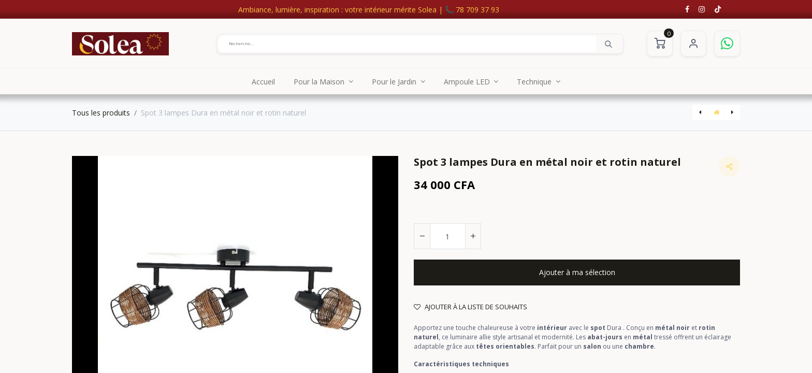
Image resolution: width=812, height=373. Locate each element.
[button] (577, 272)
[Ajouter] (473, 236)
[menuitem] (263, 81)
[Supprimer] (422, 236)
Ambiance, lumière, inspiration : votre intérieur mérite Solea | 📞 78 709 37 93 (368, 10)
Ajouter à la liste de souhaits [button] (470, 306)
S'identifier (693, 43)
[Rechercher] (608, 43)
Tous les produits (101, 113)
